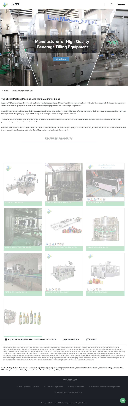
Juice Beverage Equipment (28, 368)
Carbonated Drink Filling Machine (87, 368)
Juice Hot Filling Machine (55, 387)
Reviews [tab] (91, 339)
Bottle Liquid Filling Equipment (29, 387)
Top (122, 401)
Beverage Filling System (58, 370)
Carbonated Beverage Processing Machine (106, 387)
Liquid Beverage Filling (45, 368)
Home (6, 91)
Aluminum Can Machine (41, 370)
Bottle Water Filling (105, 368)
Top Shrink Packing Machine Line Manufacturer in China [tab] (30, 339)
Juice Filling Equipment (24, 370)
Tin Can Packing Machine (9, 368)
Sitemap (84, 403)
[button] (105, 4)
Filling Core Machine (78, 387)
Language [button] (121, 4)
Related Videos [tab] (71, 339)
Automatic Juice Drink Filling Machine (70, 392)
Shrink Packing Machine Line (22, 91)
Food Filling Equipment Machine (64, 368)
